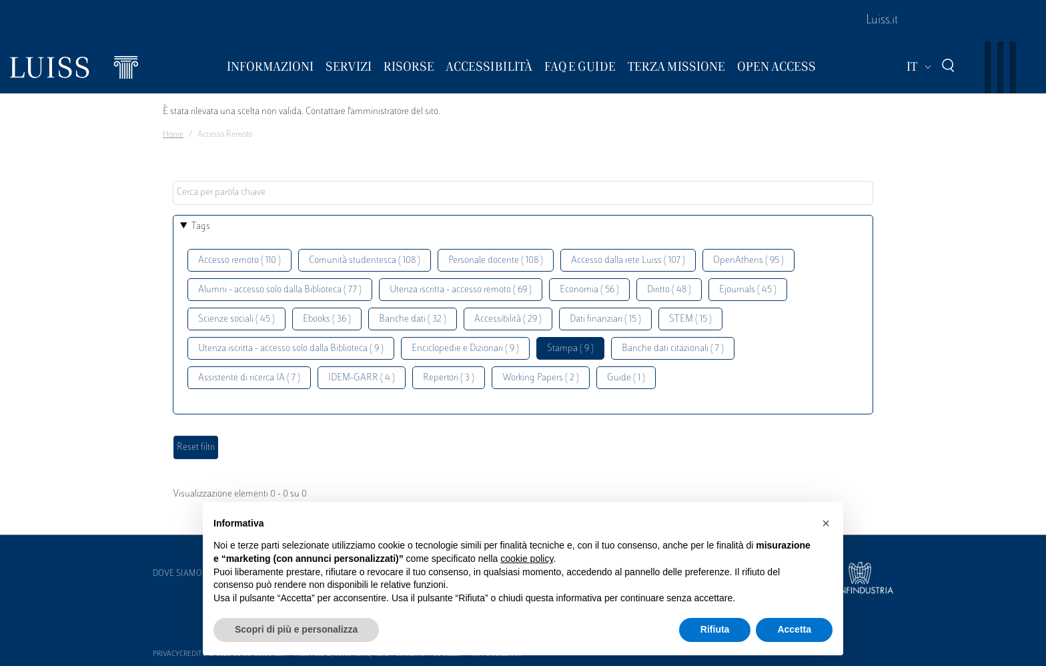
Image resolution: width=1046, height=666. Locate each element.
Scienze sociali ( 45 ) (236, 319)
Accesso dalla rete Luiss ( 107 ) (628, 261)
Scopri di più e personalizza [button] (296, 629)
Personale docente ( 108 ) (495, 261)
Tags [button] (200, 227)
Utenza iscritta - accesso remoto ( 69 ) (461, 290)
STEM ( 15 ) (690, 319)
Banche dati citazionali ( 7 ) (673, 349)
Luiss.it (882, 21)
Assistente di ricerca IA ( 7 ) (249, 378)
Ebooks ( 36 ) (327, 319)
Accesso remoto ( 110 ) (239, 261)
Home (173, 135)
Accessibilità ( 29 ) (508, 319)
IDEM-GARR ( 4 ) (361, 378)
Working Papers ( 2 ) (540, 378)
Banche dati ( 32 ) (412, 319)
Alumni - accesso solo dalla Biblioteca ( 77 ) (280, 290)
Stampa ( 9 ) (570, 349)
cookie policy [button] (526, 558)
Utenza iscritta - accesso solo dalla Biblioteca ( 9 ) (291, 349)
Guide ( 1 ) (626, 378)
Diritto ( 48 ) (669, 290)
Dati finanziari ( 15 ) (605, 319)
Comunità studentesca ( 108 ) (364, 261)
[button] (826, 523)
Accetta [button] (794, 629)
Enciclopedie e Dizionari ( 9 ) (465, 349)
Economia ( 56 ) (589, 290)
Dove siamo (177, 574)
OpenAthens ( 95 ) (748, 261)
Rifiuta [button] (715, 629)
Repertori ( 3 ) (448, 378)
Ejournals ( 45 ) (747, 290)
